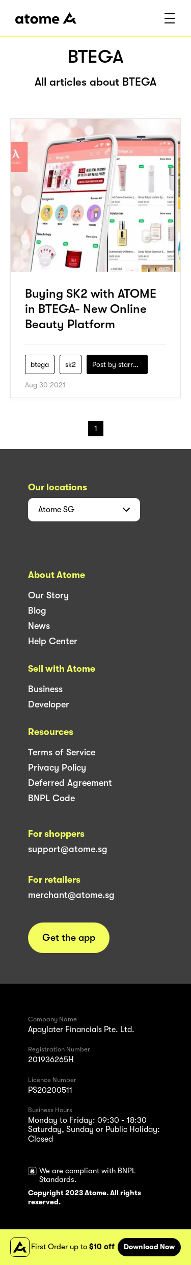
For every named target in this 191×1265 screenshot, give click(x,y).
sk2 (70, 364)
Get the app (68, 937)
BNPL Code (51, 798)
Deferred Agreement (70, 783)
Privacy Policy (57, 767)
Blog (37, 610)
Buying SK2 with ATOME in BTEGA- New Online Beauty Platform (90, 308)
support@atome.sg (67, 849)
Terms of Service (61, 752)
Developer (48, 704)
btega (40, 364)
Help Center (52, 641)
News (39, 626)
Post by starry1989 (120, 364)
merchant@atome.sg (71, 895)
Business (45, 689)
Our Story (48, 595)
